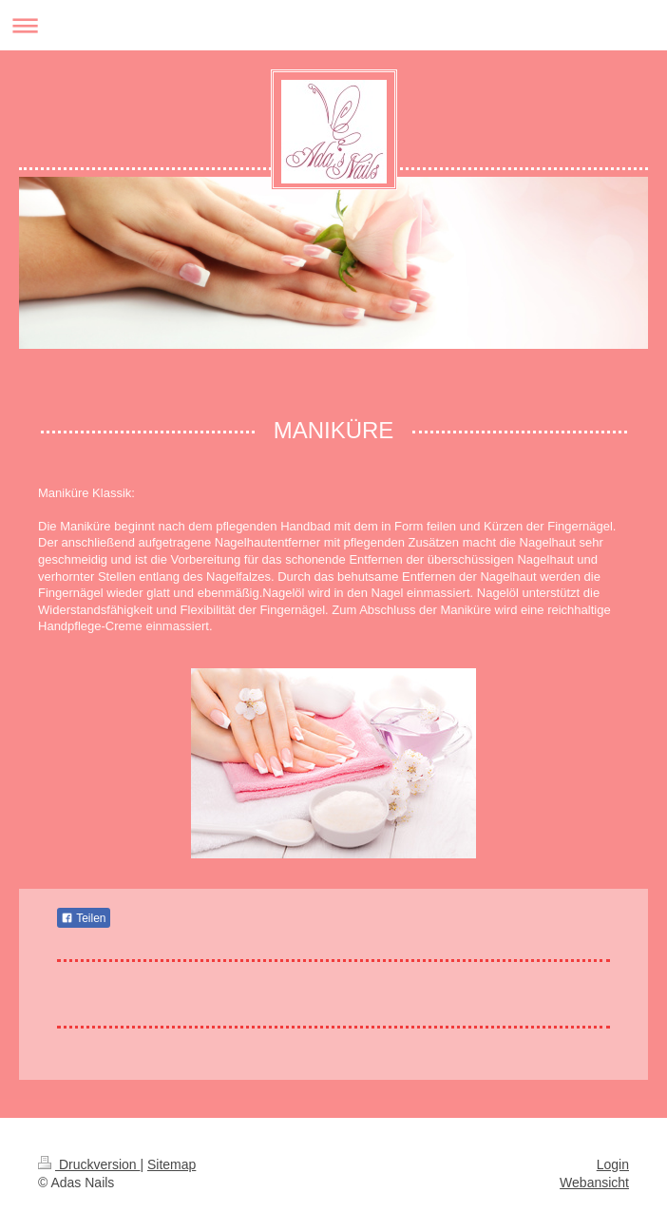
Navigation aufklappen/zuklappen (333, 25)
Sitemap (171, 1164)
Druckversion (89, 1164)
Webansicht (594, 1182)
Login (613, 1164)
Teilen (83, 918)
